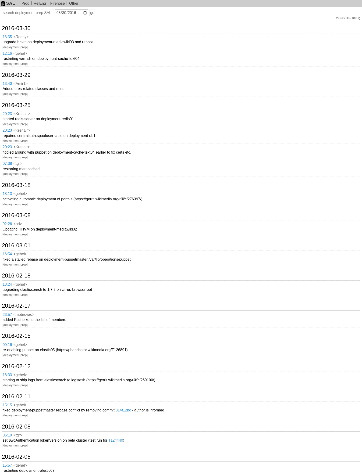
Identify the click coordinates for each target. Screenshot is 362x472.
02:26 (7, 224)
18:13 (7, 194)
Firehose (57, 3)
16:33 (7, 375)
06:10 (7, 435)
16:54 (7, 254)
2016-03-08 (16, 215)
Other (73, 3)
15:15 (7, 405)
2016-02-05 (16, 457)
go (92, 13)
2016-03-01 (16, 245)
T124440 (115, 440)
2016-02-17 (16, 306)
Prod (25, 3)
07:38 (7, 164)
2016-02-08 (16, 427)
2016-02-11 (16, 396)
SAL (8, 3)
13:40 (7, 84)
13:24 (7, 284)
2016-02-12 (16, 366)
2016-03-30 (16, 28)
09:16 (7, 345)
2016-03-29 (16, 75)
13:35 (7, 37)
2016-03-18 (16, 185)
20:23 (7, 114)
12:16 (7, 53)
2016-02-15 (16, 336)
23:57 (7, 315)
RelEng (40, 3)
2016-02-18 (16, 275)
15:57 (7, 465)
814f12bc (123, 410)
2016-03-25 (16, 105)
